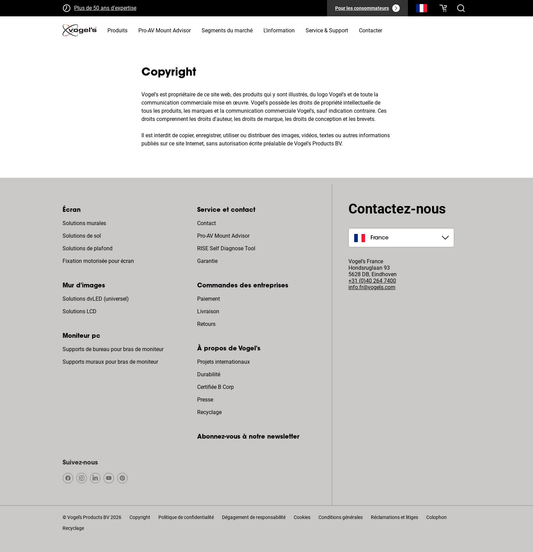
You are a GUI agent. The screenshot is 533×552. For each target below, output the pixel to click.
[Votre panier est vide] (443, 8)
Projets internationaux (223, 362)
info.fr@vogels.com (371, 287)
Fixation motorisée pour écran (98, 261)
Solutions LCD (80, 311)
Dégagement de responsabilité (254, 517)
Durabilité (208, 374)
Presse (205, 399)
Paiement (208, 299)
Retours (206, 324)
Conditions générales (341, 517)
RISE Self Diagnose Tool (226, 248)
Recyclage (209, 412)
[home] (80, 30)
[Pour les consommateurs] (367, 8)
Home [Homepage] (70, 53)
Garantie (207, 261)
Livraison (208, 311)
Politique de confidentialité (186, 517)
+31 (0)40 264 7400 (372, 281)
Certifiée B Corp (215, 387)
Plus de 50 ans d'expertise (105, 8)
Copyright (140, 517)
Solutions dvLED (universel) (96, 299)
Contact (206, 223)
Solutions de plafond (88, 248)
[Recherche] (421, 9)
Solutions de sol (82, 236)
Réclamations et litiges (394, 517)
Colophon (436, 517)
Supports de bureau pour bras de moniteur (113, 349)
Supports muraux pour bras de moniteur (110, 362)
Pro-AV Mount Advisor (223, 236)
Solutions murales (84, 223)
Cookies (302, 517)
